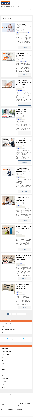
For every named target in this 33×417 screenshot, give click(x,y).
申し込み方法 (4, 381)
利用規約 (3, 326)
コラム (17, 61)
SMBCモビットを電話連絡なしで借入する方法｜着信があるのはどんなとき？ (23, 111)
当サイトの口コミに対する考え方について (24, 404)
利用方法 (3, 363)
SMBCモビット (19, 88)
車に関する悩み (5, 384)
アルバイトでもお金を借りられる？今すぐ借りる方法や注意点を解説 (23, 26)
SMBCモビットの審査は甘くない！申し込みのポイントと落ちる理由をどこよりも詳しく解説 (23, 170)
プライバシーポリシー (6, 323)
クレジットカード (5, 354)
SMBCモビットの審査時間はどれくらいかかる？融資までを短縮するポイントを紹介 (23, 286)
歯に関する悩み (5, 375)
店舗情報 (3, 369)
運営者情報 (4, 332)
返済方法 (3, 387)
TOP (5, 13)
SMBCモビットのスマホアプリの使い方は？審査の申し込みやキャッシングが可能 (23, 82)
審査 (17, 33)
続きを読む (26, 47)
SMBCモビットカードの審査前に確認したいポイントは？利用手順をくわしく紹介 (23, 199)
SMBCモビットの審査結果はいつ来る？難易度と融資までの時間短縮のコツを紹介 (23, 257)
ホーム (2, 400)
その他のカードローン (20, 32)
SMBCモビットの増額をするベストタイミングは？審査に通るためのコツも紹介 (23, 228)
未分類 (3, 372)
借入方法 (27, 32)
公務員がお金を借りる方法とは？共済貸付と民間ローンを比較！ (23, 55)
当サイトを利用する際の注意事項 (8, 329)
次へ (23, 314)
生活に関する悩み (23, 61)
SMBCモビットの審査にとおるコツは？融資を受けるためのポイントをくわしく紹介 (23, 140)
